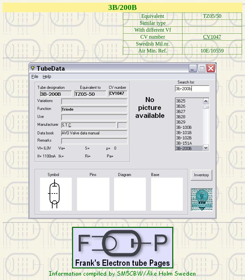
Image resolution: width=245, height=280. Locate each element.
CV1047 (212, 37)
